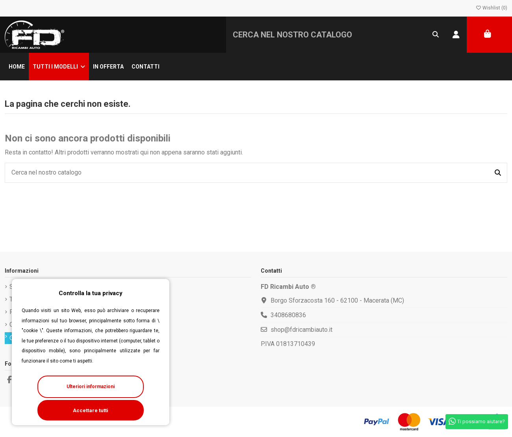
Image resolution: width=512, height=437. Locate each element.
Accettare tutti (90, 410)
